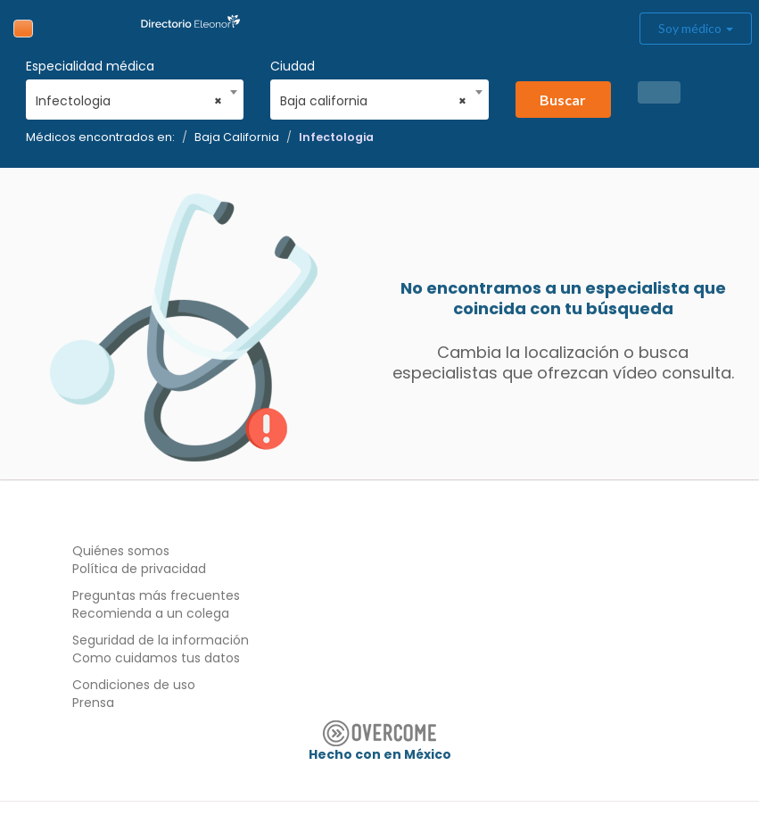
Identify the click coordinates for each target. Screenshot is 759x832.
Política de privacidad (139, 569)
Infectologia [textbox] (129, 100)
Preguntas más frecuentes (156, 595)
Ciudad (292, 66)
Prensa (93, 702)
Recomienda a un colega (150, 613)
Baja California (236, 137)
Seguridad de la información (160, 640)
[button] (659, 92)
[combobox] (129, 96)
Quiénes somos (120, 551)
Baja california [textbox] (373, 100)
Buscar (563, 99)
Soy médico (695, 28)
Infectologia (336, 137)
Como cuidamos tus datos (156, 658)
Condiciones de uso (133, 685)
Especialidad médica (90, 66)
